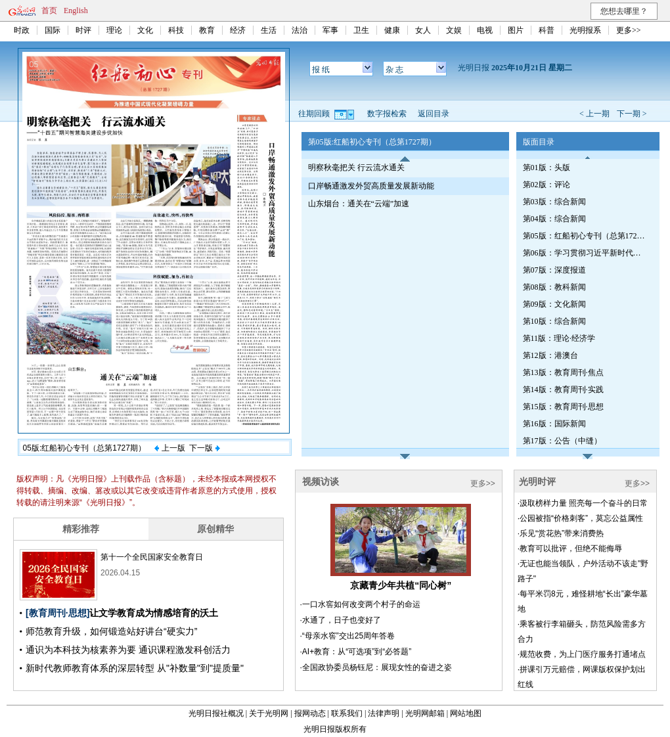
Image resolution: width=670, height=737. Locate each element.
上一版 (169, 448)
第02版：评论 (546, 184)
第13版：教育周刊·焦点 (563, 372)
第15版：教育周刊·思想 (563, 406)
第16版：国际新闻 (554, 423)
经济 (238, 30)
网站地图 (465, 713)
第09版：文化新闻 (554, 304)
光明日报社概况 (216, 713)
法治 (299, 30)
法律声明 (383, 713)
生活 (269, 30)
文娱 (454, 30)
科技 (176, 30)
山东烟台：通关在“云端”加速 (359, 203)
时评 (83, 30)
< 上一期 (594, 113)
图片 (516, 30)
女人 (423, 30)
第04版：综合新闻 (554, 218)
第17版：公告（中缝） (562, 440)
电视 (485, 30)
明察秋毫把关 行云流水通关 (356, 167)
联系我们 (347, 713)
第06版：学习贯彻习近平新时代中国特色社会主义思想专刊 (585, 252)
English (76, 10)
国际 (52, 30)
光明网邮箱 (425, 713)
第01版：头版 (546, 167)
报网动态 (310, 713)
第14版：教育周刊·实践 (563, 389)
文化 (145, 30)
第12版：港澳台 (550, 355)
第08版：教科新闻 (554, 287)
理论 (114, 30)
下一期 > (632, 113)
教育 (207, 30)
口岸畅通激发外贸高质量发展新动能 (371, 185)
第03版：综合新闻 (554, 201)
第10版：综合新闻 (554, 321)
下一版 (204, 448)
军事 (330, 30)
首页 (49, 10)
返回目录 (433, 113)
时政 (22, 30)
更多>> (628, 30)
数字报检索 (387, 113)
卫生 (361, 30)
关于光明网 (268, 713)
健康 (392, 30)
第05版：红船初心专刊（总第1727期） (585, 235)
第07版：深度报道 (554, 270)
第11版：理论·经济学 (559, 338)
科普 (546, 30)
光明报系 (585, 30)
